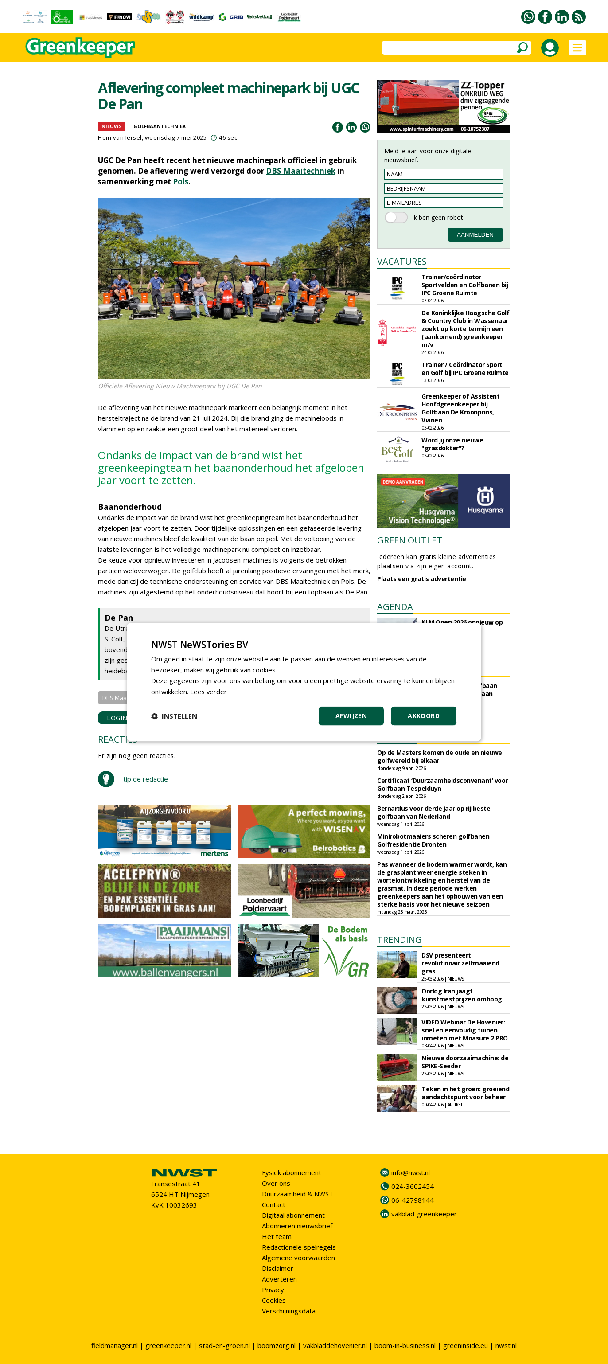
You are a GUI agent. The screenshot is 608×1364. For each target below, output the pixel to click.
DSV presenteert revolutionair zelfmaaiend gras (460, 963)
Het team (277, 1236)
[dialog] (304, 682)
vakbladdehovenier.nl (335, 1345)
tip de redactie (145, 778)
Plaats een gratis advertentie (421, 579)
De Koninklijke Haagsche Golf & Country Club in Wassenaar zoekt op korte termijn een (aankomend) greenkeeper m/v (465, 329)
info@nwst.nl (410, 1172)
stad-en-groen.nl (224, 1345)
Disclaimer (277, 1268)
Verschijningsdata (289, 1310)
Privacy (273, 1289)
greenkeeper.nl (168, 1345)
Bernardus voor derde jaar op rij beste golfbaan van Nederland (433, 812)
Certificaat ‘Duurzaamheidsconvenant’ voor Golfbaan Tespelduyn (442, 784)
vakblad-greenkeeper (424, 1213)
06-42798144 (412, 1200)
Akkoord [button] (424, 715)
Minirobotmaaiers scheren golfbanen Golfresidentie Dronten (433, 840)
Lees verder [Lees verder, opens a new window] (209, 691)
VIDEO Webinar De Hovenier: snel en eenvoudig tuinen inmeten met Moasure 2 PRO (464, 1030)
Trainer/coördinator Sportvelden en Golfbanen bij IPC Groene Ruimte (464, 285)
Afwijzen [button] (351, 715)
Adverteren (279, 1278)
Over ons (276, 1183)
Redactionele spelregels (299, 1247)
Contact (273, 1204)
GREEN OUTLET (409, 540)
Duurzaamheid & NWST (297, 1193)
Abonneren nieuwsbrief (297, 1225)
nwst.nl (506, 1345)
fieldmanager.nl (114, 1345)
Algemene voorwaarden (298, 1257)
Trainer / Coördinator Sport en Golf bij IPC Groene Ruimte (465, 368)
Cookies (274, 1300)
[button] (174, 716)
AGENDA (395, 607)
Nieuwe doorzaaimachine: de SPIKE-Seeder (464, 1062)
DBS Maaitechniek (300, 171)
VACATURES (402, 261)
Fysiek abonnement (291, 1172)
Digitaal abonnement (293, 1215)
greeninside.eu (465, 1345)
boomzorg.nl (276, 1345)
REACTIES (117, 739)
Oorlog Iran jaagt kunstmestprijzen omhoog (461, 995)
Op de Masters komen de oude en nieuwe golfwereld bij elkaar (439, 756)
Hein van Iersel (120, 137)
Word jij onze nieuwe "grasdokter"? (452, 444)
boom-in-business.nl (405, 1345)
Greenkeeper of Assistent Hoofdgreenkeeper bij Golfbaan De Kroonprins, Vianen (460, 408)
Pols (180, 181)
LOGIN (117, 718)
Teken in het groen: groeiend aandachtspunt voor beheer (465, 1093)
